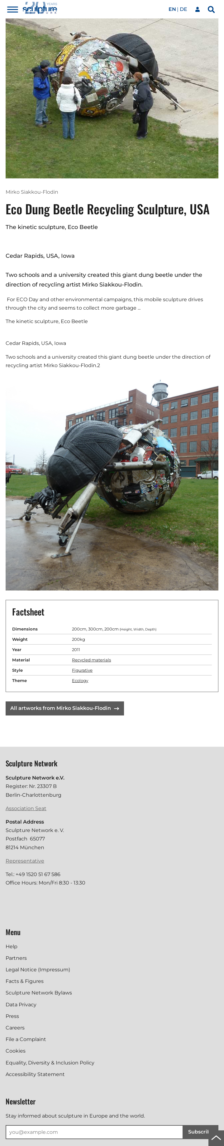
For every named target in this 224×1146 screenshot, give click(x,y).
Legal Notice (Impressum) (38, 970)
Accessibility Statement (35, 1074)
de (183, 9)
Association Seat (26, 808)
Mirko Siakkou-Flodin (32, 192)
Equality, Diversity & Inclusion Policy (50, 1063)
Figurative (82, 670)
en (172, 9)
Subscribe (201, 1132)
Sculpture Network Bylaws (39, 993)
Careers (15, 1028)
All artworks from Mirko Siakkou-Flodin (64, 708)
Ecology (80, 680)
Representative (25, 861)
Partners (16, 958)
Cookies (16, 1051)
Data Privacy (21, 1005)
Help (11, 946)
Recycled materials (91, 659)
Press (12, 1016)
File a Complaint (26, 1039)
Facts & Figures (25, 981)
